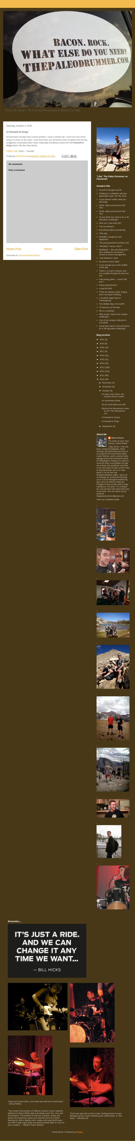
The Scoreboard (106, 226)
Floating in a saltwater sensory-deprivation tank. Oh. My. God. (113, 194)
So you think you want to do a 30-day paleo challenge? (114, 218)
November (107, 386)
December (107, 383)
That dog (103, 233)
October (106, 391)
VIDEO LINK (12, 151)
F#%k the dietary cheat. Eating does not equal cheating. (113, 293)
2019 (102, 343)
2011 (102, 375)
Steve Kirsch (117, 438)
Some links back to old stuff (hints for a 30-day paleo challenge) (114, 327)
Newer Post (13, 249)
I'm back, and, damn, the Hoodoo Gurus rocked (113, 395)
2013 (102, 367)
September (107, 426)
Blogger (79, 1132)
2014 (102, 363)
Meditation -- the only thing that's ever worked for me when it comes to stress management (113, 252)
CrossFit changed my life (110, 190)
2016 (102, 355)
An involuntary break (111, 400)
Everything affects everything (112, 230)
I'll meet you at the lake (109, 307)
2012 (102, 371)
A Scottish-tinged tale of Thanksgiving (110, 299)
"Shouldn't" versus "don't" (110, 246)
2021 (102, 339)
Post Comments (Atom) (29, 255)
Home (48, 249)
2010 (102, 379)
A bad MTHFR (105, 288)
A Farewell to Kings (110, 421)
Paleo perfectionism (108, 285)
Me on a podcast (106, 311)
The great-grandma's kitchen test (114, 243)
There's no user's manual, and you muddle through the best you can (114, 273)
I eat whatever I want (108, 258)
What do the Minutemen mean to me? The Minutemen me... (115, 410)
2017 (102, 351)
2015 (102, 359)
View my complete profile (108, 499)
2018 (102, 347)
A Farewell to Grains (111, 417)
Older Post (81, 249)
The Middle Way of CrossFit (111, 304)
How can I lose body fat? (110, 223)
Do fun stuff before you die (113, 404)
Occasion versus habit (109, 261)
